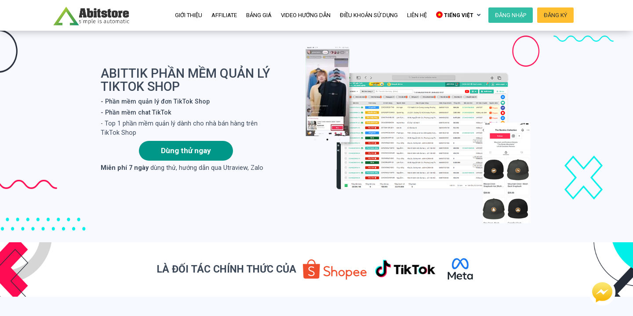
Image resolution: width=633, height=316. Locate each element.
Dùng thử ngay (186, 150)
